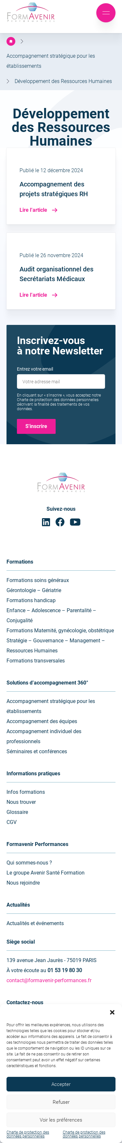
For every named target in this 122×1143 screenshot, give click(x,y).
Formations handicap (31, 600)
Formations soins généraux (38, 580)
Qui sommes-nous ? (29, 863)
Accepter (61, 1084)
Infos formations (26, 792)
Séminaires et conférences (37, 751)
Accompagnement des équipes (42, 721)
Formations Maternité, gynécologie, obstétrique (60, 630)
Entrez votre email (35, 369)
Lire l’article (39, 210)
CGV (12, 822)
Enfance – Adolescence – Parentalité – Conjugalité (51, 615)
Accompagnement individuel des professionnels (44, 736)
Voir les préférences (61, 1120)
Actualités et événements (35, 923)
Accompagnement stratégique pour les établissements (51, 706)
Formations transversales (36, 661)
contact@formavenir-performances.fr (49, 980)
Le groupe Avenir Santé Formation (46, 873)
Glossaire (17, 812)
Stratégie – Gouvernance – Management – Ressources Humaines (56, 645)
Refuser (61, 1102)
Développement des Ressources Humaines (63, 81)
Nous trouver (21, 802)
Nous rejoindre (23, 883)
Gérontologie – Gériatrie (34, 590)
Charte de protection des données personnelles (28, 1134)
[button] (112, 1012)
